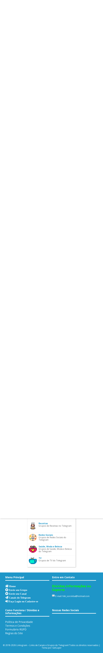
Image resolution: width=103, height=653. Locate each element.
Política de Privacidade (19, 622)
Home (12, 586)
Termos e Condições (17, 625)
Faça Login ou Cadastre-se (23, 601)
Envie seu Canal (17, 593)
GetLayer (57, 647)
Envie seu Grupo (18, 590)
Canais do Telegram (20, 597)
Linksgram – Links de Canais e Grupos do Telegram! (42, 645)
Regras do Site (14, 633)
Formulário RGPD (15, 629)
